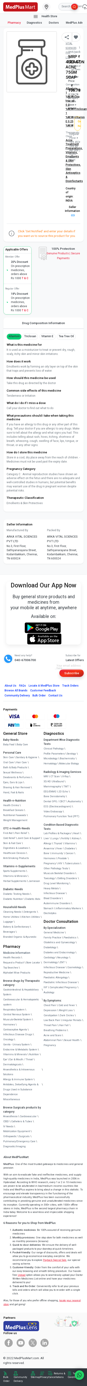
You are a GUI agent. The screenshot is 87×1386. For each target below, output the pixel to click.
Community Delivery (17, 695)
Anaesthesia (10, 1116)
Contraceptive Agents (15, 1029)
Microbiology (50, 758)
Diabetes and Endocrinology (59, 952)
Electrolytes (50, 913)
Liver (46, 838)
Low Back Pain (52, 1020)
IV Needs (8, 1126)
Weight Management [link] (15, 820)
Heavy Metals (51, 888)
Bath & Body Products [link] (15, 767)
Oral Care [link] (8, 762)
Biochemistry (67, 758)
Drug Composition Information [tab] (43, 323)
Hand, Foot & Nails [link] (13, 792)
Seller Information (72, 210)
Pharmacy (14, 22)
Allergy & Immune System (18, 1079)
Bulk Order (38, 695)
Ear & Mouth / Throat (21, 1059)
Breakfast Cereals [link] (13, 810)
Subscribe (71, 673)
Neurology (62, 957)
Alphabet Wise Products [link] (16, 972)
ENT (62, 962)
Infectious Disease (54, 893)
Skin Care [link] (8, 757)
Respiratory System (14, 1009)
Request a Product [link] (13, 962)
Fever (59, 848)
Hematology (50, 763)
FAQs (22, 685)
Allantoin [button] (14, 336)
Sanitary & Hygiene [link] (26, 757)
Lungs (55, 838)
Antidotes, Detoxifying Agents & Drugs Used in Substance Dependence (20, 1089)
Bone (46, 853)
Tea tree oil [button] (66, 336)
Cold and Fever (66, 1005)
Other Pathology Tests (56, 868)
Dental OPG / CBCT (55, 801)
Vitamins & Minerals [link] (15, 876)
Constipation (50, 1015)
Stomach (48, 908)
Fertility (65, 838)
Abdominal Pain (53, 1040)
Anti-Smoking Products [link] (16, 858)
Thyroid (58, 843)
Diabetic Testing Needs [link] (16, 893)
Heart (76, 833)
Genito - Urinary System (16, 1044)
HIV (60, 863)
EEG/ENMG (50, 791)
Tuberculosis (72, 863)
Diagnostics (35, 22)
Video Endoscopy (53, 811)
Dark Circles (67, 1015)
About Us (10, 685)
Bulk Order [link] (6, 1379)
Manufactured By (17, 530)
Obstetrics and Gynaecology (59, 942)
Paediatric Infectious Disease (60, 982)
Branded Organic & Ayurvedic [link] (20, 936)
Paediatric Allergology (56, 977)
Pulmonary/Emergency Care (19, 1141)
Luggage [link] (8, 921)
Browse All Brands (16, 690)
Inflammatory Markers (68, 908)
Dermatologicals (12, 1064)
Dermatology (51, 962)
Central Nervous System (16, 1014)
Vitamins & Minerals (15, 1054)
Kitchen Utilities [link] (31, 916)
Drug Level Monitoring (56, 883)
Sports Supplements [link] (14, 871)
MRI (46, 776)
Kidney (76, 838)
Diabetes (70, 848)
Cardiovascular (28, 1116)
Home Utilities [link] (11, 916)
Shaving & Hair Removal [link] (16, 787)
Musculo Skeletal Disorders (59, 873)
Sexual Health (72, 1040)
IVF (45, 987)
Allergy (47, 843)
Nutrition (34, 1054)
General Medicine (54, 932)
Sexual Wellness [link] (12, 772)
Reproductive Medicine (57, 972)
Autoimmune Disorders (57, 903)
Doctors (54, 22)
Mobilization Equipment (16, 1131)
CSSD (6, 1121)
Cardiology (49, 957)
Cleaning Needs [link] (12, 911)
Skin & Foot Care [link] (12, 843)
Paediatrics (70, 937)
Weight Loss (66, 1010)
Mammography (52, 786)
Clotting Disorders (67, 878)
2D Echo (63, 791)
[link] (20, 6)
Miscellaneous (11, 1099)
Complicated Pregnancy (63, 987)
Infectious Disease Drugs (17, 1034)
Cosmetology (74, 967)
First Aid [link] (7, 833)
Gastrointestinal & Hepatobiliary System (21, 992)
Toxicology (49, 878)
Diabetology (50, 947)
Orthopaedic (10, 1136)
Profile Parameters (54, 753)
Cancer (69, 853)
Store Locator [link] (33, 962)
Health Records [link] (11, 957)
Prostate (62, 858)
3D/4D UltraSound (54, 781)
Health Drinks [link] (11, 805)
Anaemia (49, 848)
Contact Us (55, 695)
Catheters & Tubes (21, 1121)
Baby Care (22, 744)
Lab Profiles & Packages (57, 833)
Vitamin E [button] (47, 336)
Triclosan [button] (30, 336)
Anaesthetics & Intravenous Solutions (19, 1072)
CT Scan (55, 776)
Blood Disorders (52, 898)
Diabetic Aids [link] (32, 899)
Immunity (57, 853)
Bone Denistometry (54, 796)
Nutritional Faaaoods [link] (14, 815)
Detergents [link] (30, 911)
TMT (66, 786)
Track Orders (70, 685)
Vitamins (70, 843)
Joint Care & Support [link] (28, 838)
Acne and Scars (52, 1035)
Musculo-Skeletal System (17, 1019)
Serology (71, 753)
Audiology (49, 992)
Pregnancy (50, 863)
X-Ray (65, 776)
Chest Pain (50, 1005)
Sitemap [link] (35, 1377)
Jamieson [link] (34, 881)
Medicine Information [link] (16, 952)
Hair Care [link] (21, 762)
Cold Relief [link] (9, 838)
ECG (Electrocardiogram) (57, 806)
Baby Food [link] (8, 744)
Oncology (8, 1039)
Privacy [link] (44, 1377)
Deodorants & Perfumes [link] (16, 777)
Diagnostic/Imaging (14, 1146)
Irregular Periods (71, 1020)
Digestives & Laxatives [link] (15, 848)
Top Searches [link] (10, 967)
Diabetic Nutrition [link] (13, 899)
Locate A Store (44, 685)
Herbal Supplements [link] (14, 881)
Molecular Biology (69, 763)
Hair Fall (64, 1025)
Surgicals (24, 1136)
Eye (5, 1059)
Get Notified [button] (79, 123)
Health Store (45, 16)
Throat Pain (50, 1025)
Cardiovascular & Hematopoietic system (21, 1002)
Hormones (9, 1024)
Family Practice (52, 937)
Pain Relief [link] (21, 833)
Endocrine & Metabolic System (20, 1049)
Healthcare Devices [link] (14, 853)
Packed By (53, 530)
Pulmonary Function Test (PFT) (61, 816)
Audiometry (74, 801)
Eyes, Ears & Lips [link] (12, 782)
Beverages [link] (9, 931)
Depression (50, 1010)
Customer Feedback (43, 690)
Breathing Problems (55, 1030)
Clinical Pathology (54, 748)
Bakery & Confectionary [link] (16, 926)
